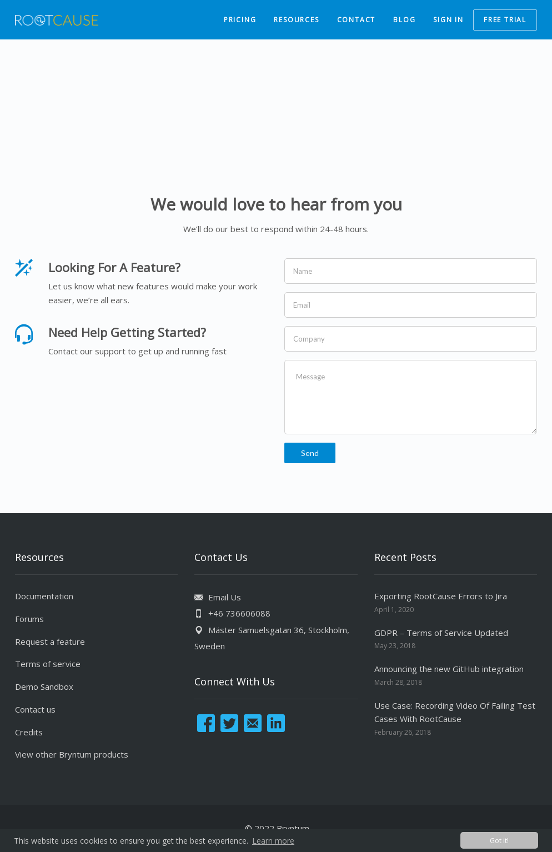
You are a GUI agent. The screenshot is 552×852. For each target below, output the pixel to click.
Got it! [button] (499, 840)
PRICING (240, 19)
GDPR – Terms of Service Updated (441, 632)
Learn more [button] (273, 840)
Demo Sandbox (44, 686)
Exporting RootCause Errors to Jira (440, 596)
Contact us (35, 709)
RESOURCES (296, 19)
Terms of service (48, 663)
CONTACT (356, 19)
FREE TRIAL (505, 19)
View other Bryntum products (71, 754)
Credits (29, 732)
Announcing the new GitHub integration (449, 668)
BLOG (404, 19)
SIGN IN (448, 19)
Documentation (44, 596)
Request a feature (50, 641)
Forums (29, 618)
